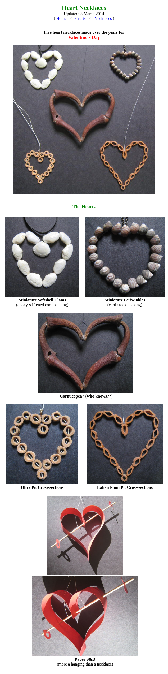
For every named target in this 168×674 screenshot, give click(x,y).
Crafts (80, 18)
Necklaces (103, 18)
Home (61, 18)
